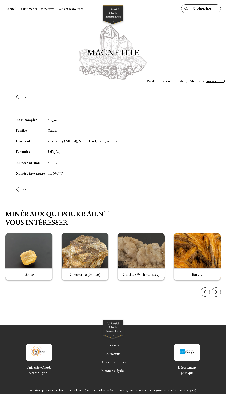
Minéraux (47, 8)
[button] (205, 294)
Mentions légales (112, 370)
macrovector (215, 81)
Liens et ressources (70, 8)
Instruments (28, 8)
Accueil (10, 8)
